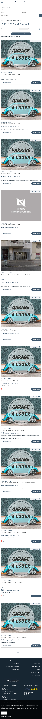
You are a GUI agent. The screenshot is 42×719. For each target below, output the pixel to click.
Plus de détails (36, 89)
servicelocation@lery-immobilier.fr (9, 699)
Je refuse (13, 712)
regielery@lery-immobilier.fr (8, 691)
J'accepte (4, 713)
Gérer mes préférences (6, 716)
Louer (8, 7)
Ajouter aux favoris (7, 89)
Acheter (3, 7)
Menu (2, 2)
